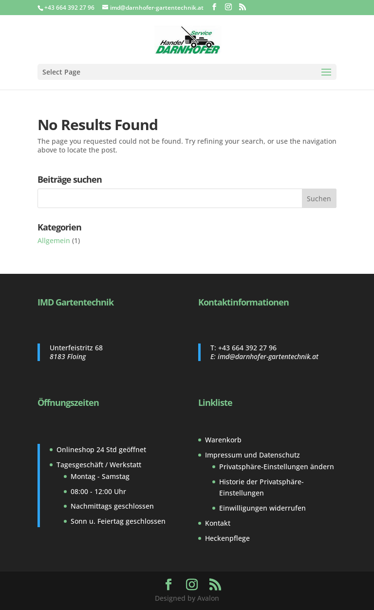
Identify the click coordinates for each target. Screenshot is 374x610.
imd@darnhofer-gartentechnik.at (268, 356)
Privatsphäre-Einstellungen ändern (276, 466)
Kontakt (217, 523)
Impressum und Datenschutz (252, 454)
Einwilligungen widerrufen (262, 508)
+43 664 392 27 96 (247, 347)
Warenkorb (223, 439)
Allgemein (53, 240)
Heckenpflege (227, 538)
